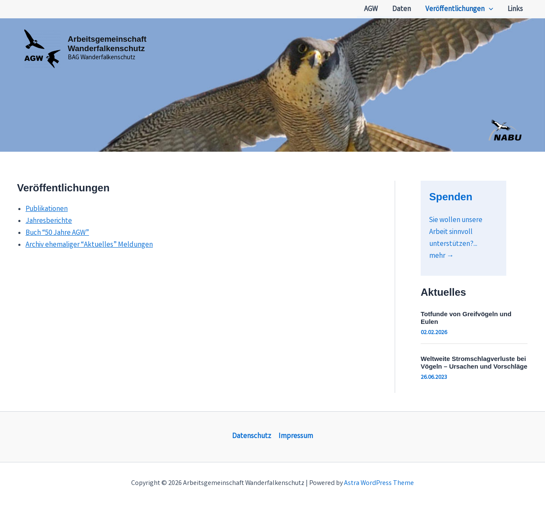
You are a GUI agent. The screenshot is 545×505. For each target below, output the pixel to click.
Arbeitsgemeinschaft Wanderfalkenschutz (107, 44)
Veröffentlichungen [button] (459, 9)
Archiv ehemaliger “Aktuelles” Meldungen (89, 245)
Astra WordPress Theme (379, 483)
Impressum (295, 436)
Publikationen (47, 209)
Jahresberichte (49, 221)
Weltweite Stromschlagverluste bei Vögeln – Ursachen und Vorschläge (474, 362)
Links (515, 9)
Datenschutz (251, 436)
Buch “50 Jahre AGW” (57, 233)
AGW (371, 9)
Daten (401, 9)
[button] (489, 9)
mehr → (441, 256)
